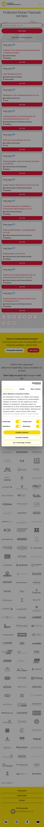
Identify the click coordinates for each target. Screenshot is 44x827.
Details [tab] (22, 389)
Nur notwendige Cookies (22, 442)
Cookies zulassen (22, 432)
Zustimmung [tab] (8, 389)
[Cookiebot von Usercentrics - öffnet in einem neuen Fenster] (32, 383)
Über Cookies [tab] (36, 389)
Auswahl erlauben (22, 437)
